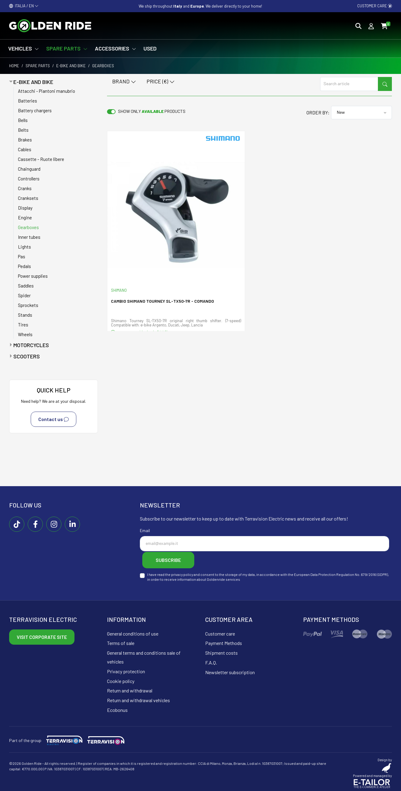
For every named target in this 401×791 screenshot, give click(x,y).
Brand (124, 82)
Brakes (25, 139)
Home (14, 65)
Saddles (26, 285)
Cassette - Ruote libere (41, 159)
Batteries (27, 100)
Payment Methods (223, 642)
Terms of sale (120, 642)
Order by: (318, 112)
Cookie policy (120, 680)
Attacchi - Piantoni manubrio (46, 91)
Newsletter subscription (230, 671)
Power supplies (33, 276)
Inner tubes (29, 237)
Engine (25, 217)
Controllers (29, 178)
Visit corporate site (42, 636)
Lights (24, 246)
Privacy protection (126, 670)
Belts (23, 130)
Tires (23, 324)
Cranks (25, 188)
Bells (23, 120)
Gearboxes (28, 227)
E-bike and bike (71, 65)
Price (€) (161, 82)
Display (25, 208)
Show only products (151, 111)
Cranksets (28, 198)
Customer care (374, 5)
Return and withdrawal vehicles (138, 699)
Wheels (25, 334)
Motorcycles (31, 345)
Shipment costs (221, 652)
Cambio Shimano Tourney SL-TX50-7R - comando (162, 301)
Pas (21, 256)
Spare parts (38, 65)
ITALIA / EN (24, 5)
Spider (24, 295)
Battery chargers (35, 110)
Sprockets (28, 305)
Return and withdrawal (129, 689)
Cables (24, 149)
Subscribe (170, 559)
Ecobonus (117, 709)
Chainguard (29, 169)
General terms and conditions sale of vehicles (144, 656)
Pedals (24, 266)
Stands (25, 315)
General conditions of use (132, 632)
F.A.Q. (211, 661)
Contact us (53, 419)
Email (145, 530)
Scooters (26, 356)
